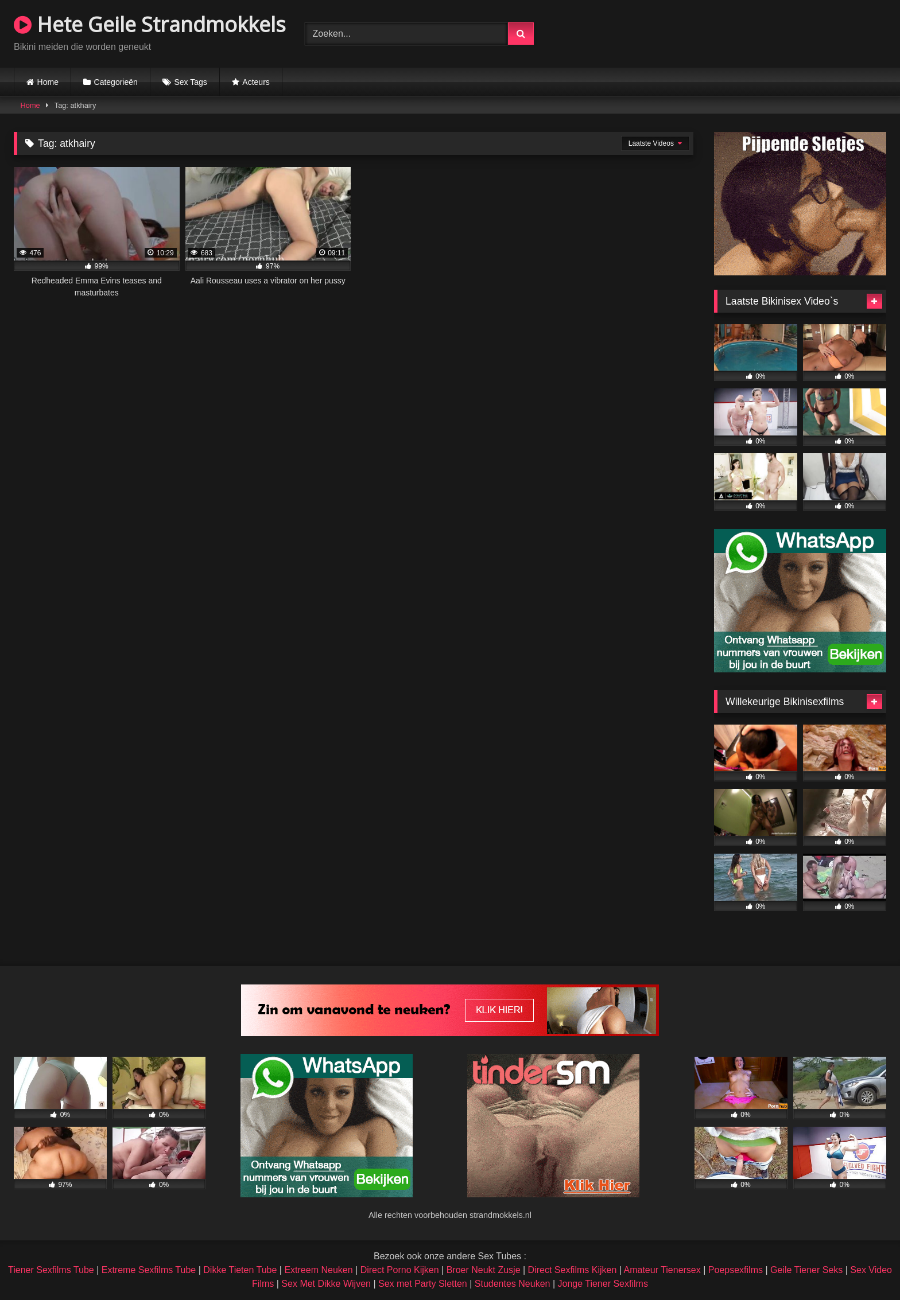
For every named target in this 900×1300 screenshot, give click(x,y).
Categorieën (116, 82)
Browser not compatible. (752, 32)
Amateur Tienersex (661, 1270)
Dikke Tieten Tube (240, 1270)
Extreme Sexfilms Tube (149, 1270)
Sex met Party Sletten (422, 1284)
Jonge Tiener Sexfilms (602, 1284)
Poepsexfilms (735, 1270)
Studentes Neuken (512, 1284)
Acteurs (255, 82)
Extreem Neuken (318, 1270)
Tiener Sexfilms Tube (51, 1270)
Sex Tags (190, 82)
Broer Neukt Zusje (484, 1270)
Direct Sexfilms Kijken (572, 1270)
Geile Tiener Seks (806, 1270)
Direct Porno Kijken (399, 1270)
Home (48, 82)
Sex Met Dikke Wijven (326, 1284)
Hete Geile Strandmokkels (150, 24)
